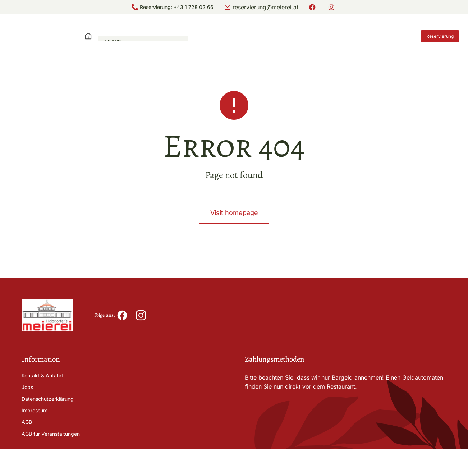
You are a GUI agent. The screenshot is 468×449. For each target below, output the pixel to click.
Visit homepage (234, 226)
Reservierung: (157, 7)
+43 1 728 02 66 (194, 7)
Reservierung (440, 36)
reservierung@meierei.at (265, 7)
